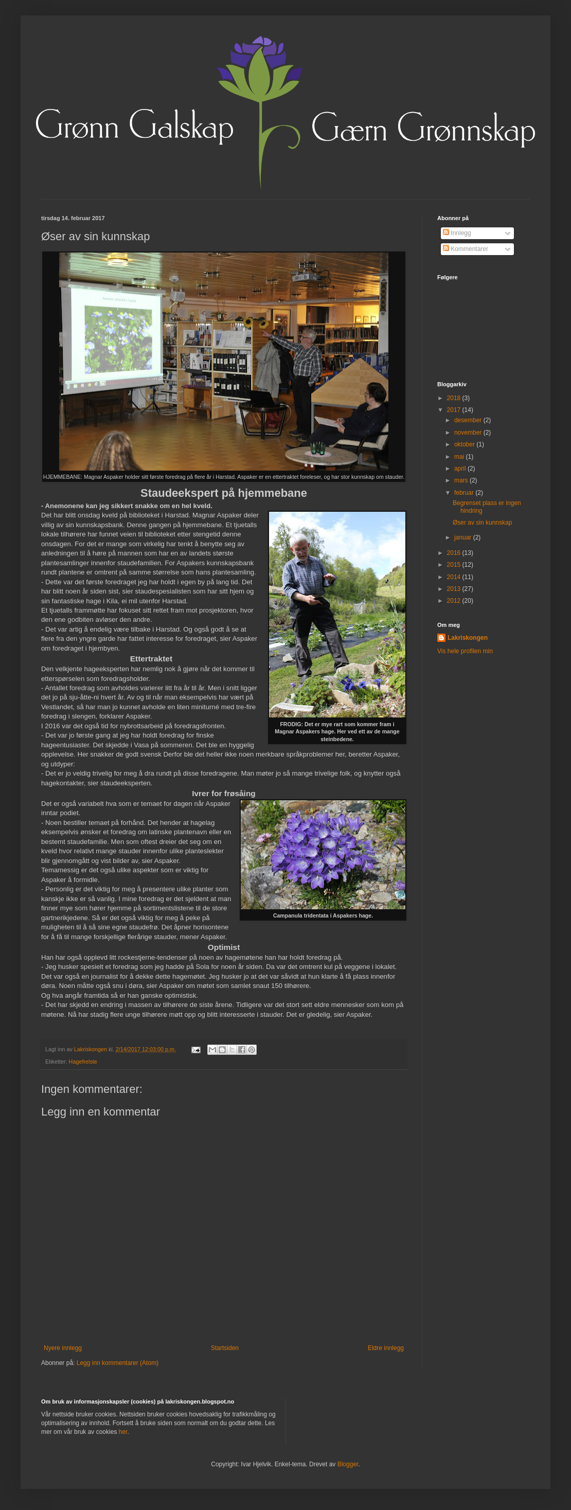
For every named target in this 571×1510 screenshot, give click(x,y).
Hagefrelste (83, 1061)
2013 (454, 588)
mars (462, 480)
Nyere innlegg (63, 1348)
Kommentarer (465, 249)
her (123, 1431)
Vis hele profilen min (465, 651)
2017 (454, 410)
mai (460, 456)
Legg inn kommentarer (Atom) (117, 1363)
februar (464, 492)
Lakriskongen (468, 637)
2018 (454, 398)
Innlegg (457, 233)
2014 (454, 577)
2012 (454, 600)
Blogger (348, 1464)
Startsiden (225, 1348)
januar (463, 537)
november (469, 432)
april (461, 468)
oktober (465, 444)
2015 (454, 564)
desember (469, 420)
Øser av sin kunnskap (482, 522)
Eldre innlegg (386, 1348)
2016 (454, 552)
